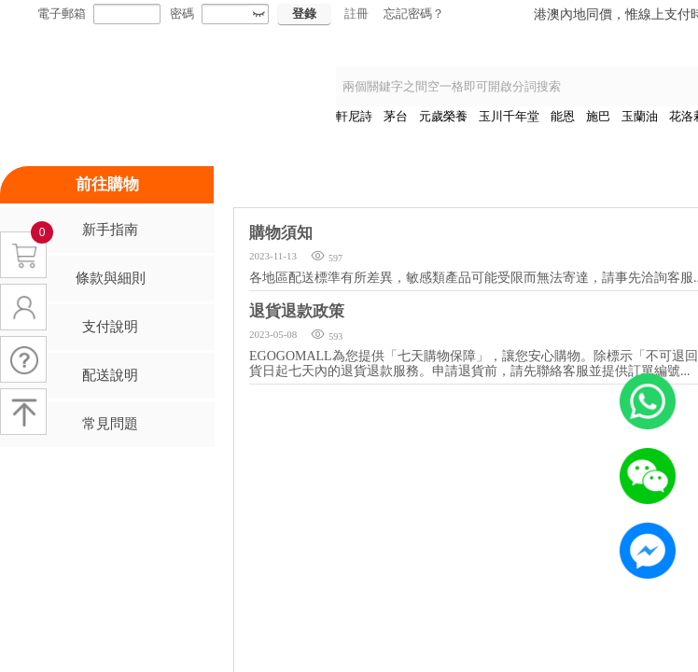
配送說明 (110, 375)
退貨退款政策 (296, 311)
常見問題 (110, 423)
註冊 (356, 14)
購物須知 (281, 233)
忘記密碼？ (414, 14)
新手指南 (110, 229)
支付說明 (110, 326)
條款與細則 (111, 278)
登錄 (304, 14)
